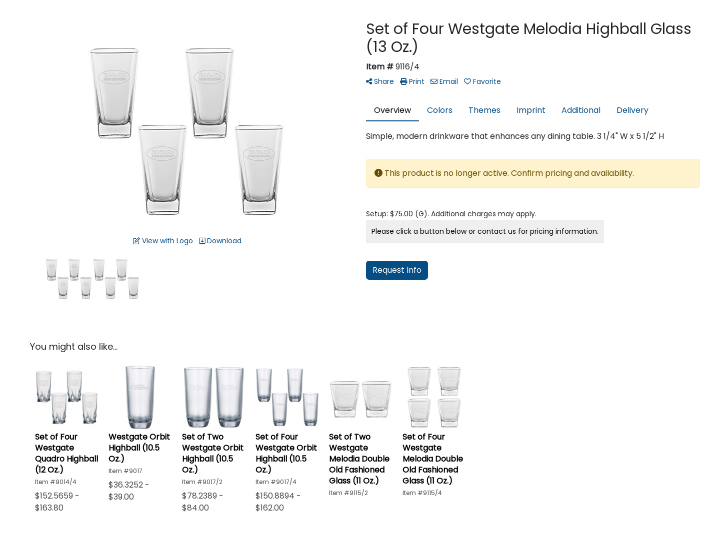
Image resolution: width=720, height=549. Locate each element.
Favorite (482, 81)
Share (380, 81)
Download (220, 241)
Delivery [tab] (632, 110)
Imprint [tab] (531, 110)
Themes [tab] (484, 110)
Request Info (397, 270)
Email (444, 81)
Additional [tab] (581, 110)
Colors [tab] (439, 110)
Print (412, 81)
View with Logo (163, 241)
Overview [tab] (392, 110)
